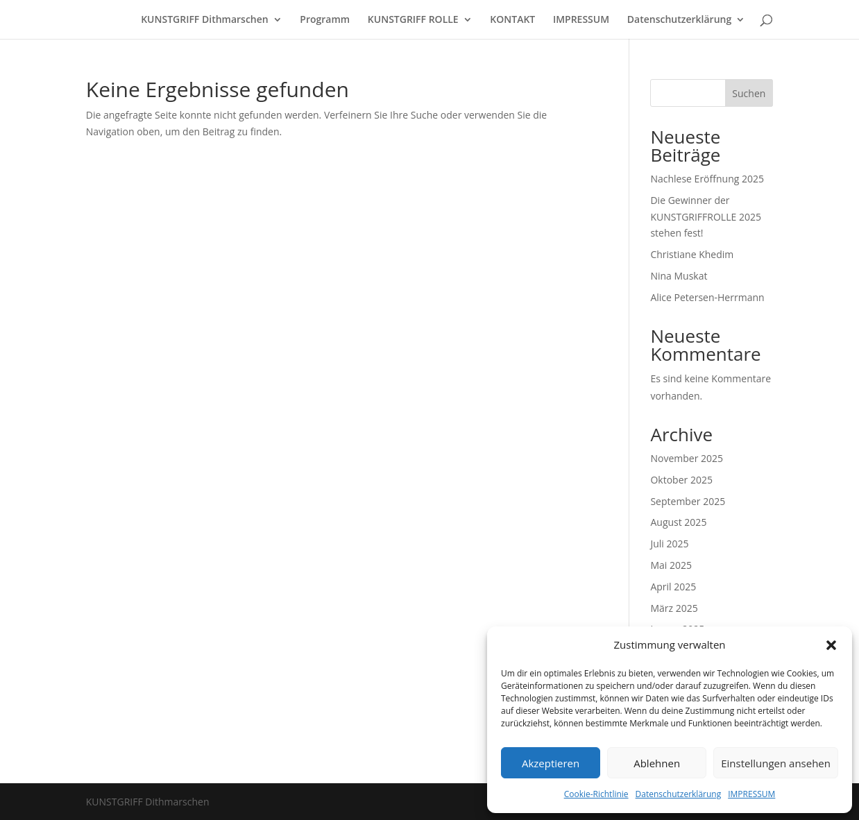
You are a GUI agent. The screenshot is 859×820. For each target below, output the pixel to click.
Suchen (748, 93)
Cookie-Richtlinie (596, 794)
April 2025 (673, 586)
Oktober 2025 (681, 479)
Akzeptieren (550, 763)
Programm (325, 20)
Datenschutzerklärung (679, 794)
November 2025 (686, 458)
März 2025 (673, 608)
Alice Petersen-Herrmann (707, 297)
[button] (831, 645)
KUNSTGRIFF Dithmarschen (205, 20)
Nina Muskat (678, 275)
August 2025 (678, 522)
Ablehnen (656, 763)
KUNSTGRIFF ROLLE (413, 20)
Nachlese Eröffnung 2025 (707, 178)
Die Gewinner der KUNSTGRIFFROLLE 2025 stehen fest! (705, 217)
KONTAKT (512, 20)
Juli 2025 (669, 543)
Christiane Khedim (691, 254)
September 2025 (687, 501)
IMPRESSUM (751, 794)
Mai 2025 (671, 565)
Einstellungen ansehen (776, 763)
